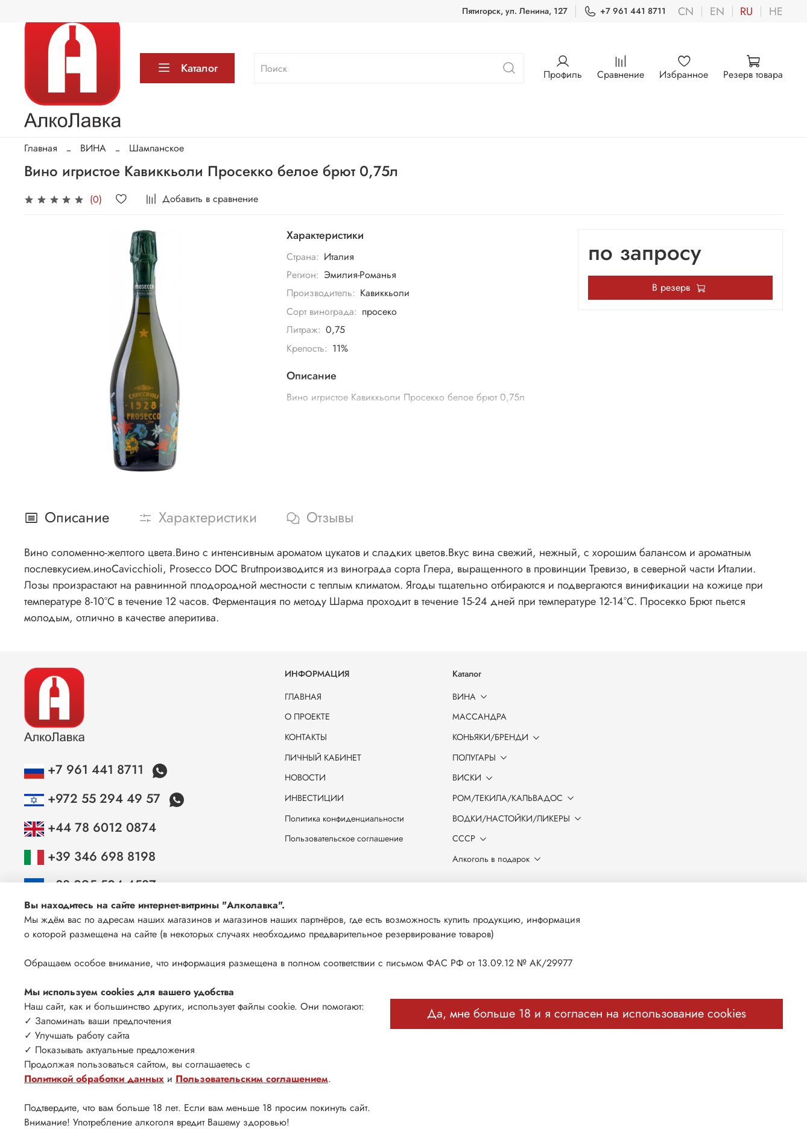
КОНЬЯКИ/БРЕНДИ (498, 737)
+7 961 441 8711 (625, 11)
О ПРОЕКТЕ (307, 717)
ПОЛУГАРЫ (481, 758)
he (776, 11)
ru (746, 11)
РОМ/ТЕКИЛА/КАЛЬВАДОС (515, 798)
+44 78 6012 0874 (90, 827)
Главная (40, 148)
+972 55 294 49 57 (94, 799)
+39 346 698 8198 (90, 856)
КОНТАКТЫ (306, 737)
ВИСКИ (474, 777)
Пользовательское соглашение (344, 838)
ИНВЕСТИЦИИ (314, 798)
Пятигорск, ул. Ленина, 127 (515, 11)
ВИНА (93, 148)
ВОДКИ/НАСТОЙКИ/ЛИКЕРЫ (519, 818)
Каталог (187, 68)
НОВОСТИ (305, 777)
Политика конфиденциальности (344, 818)
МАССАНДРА (479, 717)
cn (686, 11)
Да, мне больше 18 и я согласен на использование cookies (586, 1013)
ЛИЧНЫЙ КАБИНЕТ (323, 758)
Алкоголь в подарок (498, 859)
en (717, 11)
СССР (471, 838)
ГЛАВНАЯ (303, 697)
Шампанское (156, 148)
